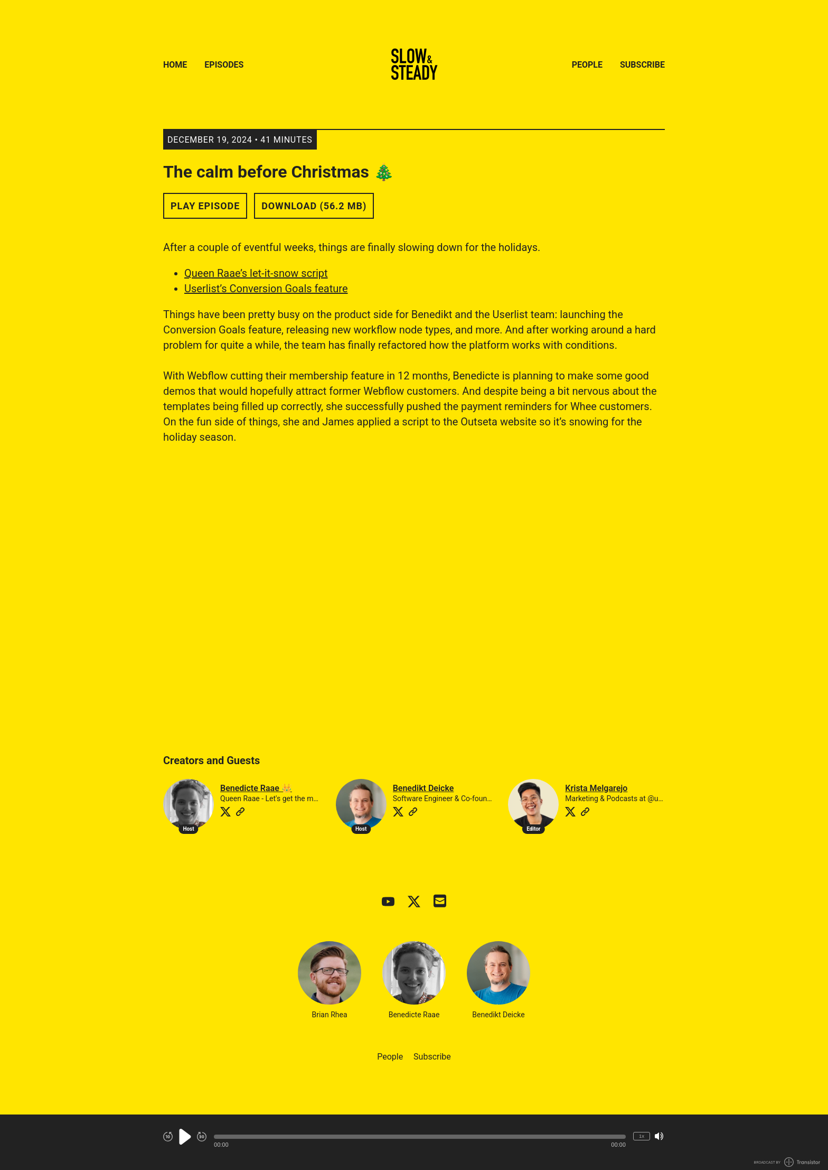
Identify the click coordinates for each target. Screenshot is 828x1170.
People (587, 65)
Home (175, 65)
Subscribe (642, 65)
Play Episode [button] (205, 205)
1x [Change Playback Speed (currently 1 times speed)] (641, 1136)
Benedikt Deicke (423, 788)
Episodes (223, 65)
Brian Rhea (329, 980)
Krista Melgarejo (596, 788)
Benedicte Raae (414, 980)
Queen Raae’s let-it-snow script (256, 273)
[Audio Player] (414, 1142)
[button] (420, 1137)
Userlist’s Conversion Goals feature (266, 288)
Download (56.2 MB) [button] (313, 205)
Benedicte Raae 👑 (256, 788)
